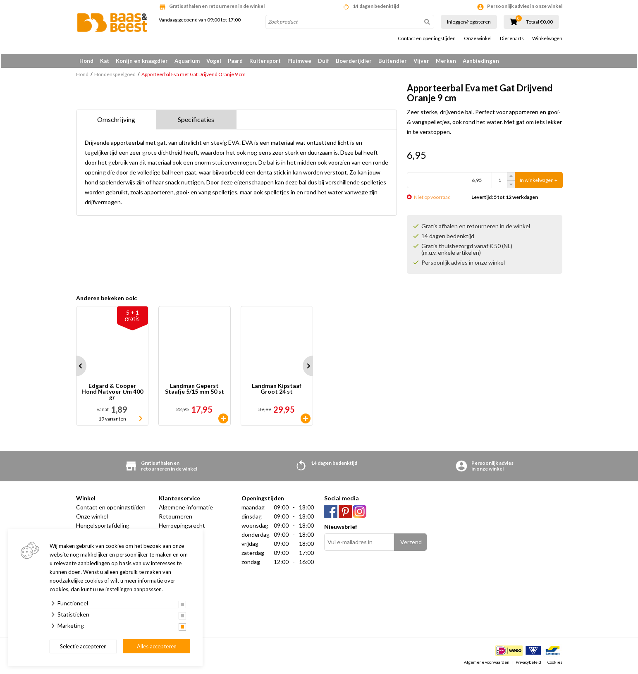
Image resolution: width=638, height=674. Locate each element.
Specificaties (196, 121)
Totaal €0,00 (539, 21)
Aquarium (187, 60)
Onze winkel (478, 38)
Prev (76, 367)
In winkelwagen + (538, 182)
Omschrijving (116, 121)
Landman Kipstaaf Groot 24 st (276, 391)
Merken (446, 60)
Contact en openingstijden (427, 38)
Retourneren (175, 517)
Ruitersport (265, 60)
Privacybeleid (528, 663)
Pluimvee (299, 60)
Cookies (554, 663)
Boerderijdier (354, 60)
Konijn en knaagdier (142, 60)
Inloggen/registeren (469, 22)
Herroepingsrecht (182, 527)
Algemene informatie (186, 508)
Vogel (213, 60)
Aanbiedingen (481, 60)
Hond (86, 60)
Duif (323, 60)
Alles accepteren (157, 646)
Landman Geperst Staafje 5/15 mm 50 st (194, 391)
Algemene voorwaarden (486, 663)
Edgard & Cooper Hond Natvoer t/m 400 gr (112, 393)
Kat (104, 60)
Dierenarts (512, 38)
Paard (235, 60)
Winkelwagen (547, 38)
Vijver (421, 60)
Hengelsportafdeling (102, 527)
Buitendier (392, 60)
